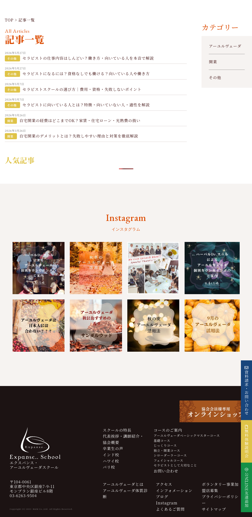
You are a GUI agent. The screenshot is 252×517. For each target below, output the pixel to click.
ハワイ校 (111, 461)
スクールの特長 (117, 430)
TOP (9, 20)
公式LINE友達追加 (246, 489)
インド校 (111, 455)
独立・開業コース (167, 450)
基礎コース (162, 440)
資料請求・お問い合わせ (246, 392)
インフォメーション (174, 490)
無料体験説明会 (246, 441)
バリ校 (109, 467)
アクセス (164, 484)
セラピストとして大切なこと (175, 465)
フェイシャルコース (168, 460)
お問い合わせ (166, 471)
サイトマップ (214, 509)
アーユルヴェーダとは (123, 484)
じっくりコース (165, 445)
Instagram (166, 503)
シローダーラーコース (170, 455)
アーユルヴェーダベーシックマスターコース (187, 435)
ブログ (162, 496)
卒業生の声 (113, 448)
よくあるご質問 (170, 509)
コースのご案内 (168, 430)
